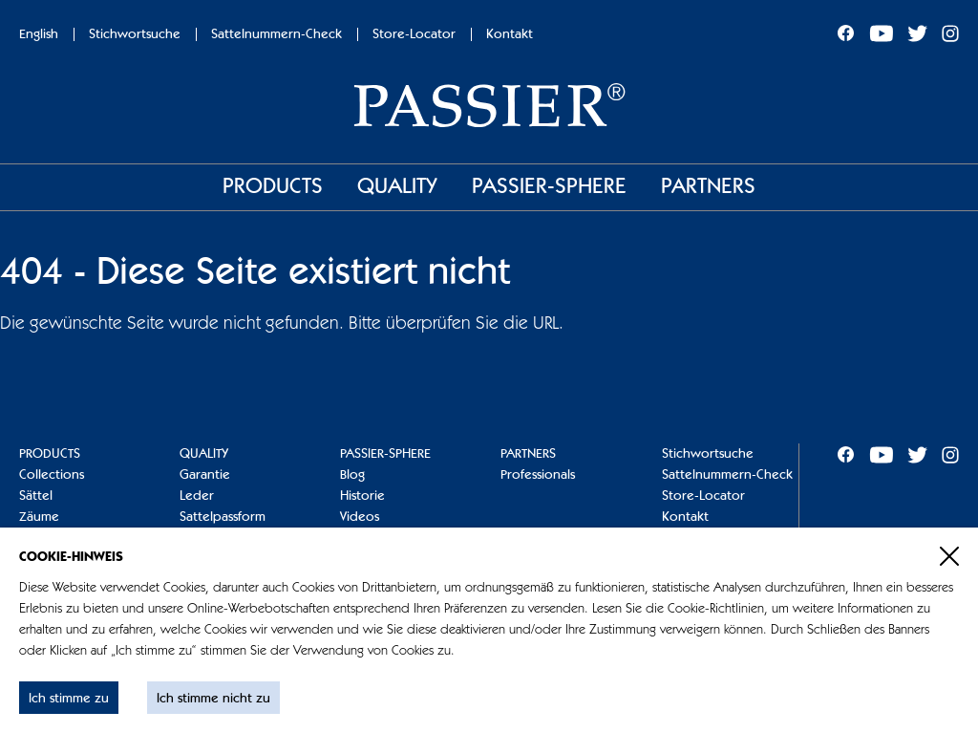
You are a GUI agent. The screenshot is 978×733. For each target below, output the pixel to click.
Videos (359, 517)
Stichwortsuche (135, 34)
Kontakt (509, 34)
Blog (352, 475)
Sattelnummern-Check (276, 34)
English (38, 34)
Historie (362, 496)
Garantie (205, 475)
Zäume (39, 517)
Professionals (537, 475)
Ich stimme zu (69, 698)
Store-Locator (414, 34)
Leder (197, 496)
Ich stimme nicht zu (213, 698)
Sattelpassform (223, 517)
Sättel (36, 496)
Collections (51, 475)
